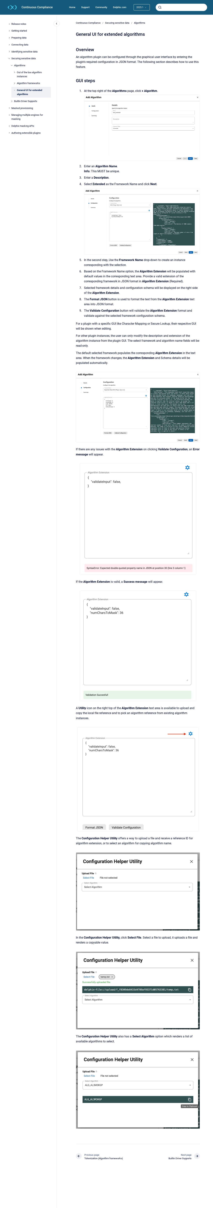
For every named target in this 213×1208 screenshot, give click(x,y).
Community (101, 7)
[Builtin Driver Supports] (11, 101)
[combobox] (181, 7)
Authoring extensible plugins (26, 133)
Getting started (19, 30)
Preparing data (18, 37)
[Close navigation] (57, 24)
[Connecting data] (9, 44)
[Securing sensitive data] (9, 58)
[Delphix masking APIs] (9, 126)
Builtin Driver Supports (25, 101)
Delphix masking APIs (22, 126)
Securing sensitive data (23, 58)
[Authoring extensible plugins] (9, 132)
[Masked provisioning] (9, 108)
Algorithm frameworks (28, 83)
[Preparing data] (9, 37)
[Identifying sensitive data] (9, 51)
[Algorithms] (11, 65)
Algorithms (19, 65)
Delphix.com (119, 7)
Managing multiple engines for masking (27, 117)
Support (85, 7)
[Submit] (160, 7)
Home (72, 7)
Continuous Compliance (37, 7)
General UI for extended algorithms (29, 92)
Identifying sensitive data (24, 51)
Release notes (18, 24)
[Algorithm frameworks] (14, 83)
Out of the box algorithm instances (29, 74)
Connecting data (19, 44)
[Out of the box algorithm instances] (14, 72)
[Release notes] (9, 24)
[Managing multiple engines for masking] (9, 115)
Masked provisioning (22, 108)
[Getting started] (9, 30)
